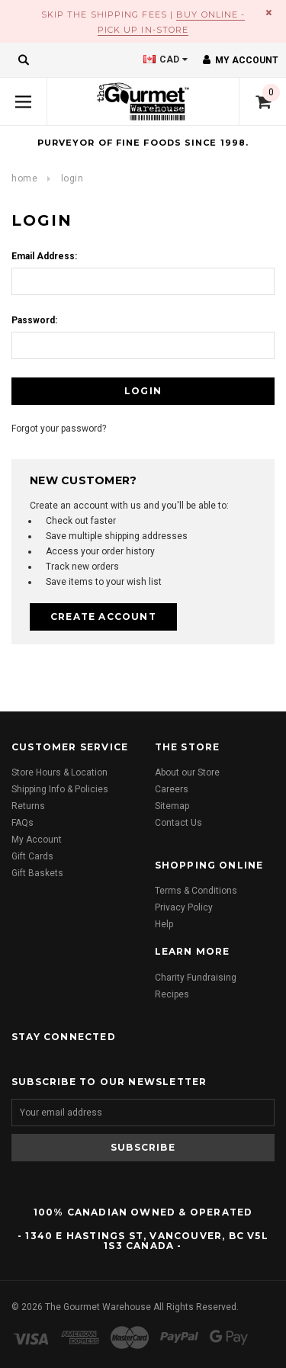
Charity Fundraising (195, 977)
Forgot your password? (58, 428)
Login (72, 178)
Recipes (172, 994)
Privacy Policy (184, 907)
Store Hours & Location (59, 772)
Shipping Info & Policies (59, 789)
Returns (28, 806)
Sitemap (172, 806)
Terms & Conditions (196, 890)
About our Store (187, 772)
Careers (171, 789)
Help (164, 924)
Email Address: (44, 256)
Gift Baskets (37, 873)
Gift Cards (32, 856)
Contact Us (178, 822)
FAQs (22, 822)
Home (24, 178)
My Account (36, 839)
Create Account (103, 616)
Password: (34, 320)
